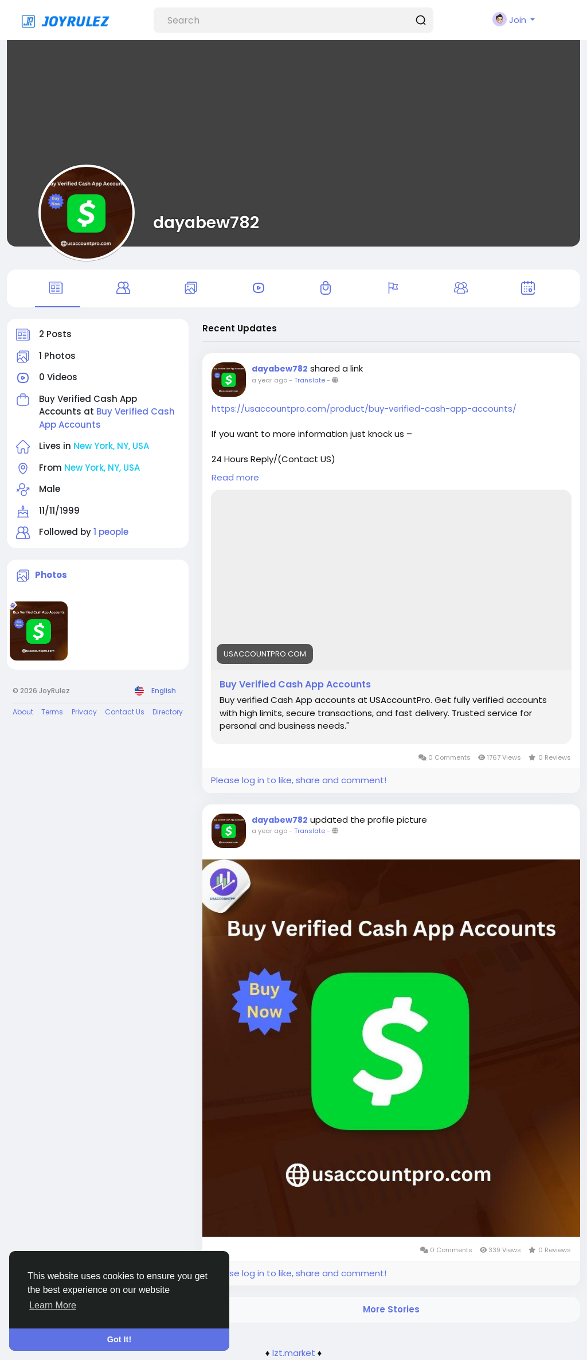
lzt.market (293, 1353)
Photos (51, 575)
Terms (52, 712)
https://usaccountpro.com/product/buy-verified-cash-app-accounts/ (364, 408)
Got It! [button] (119, 1339)
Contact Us (124, 712)
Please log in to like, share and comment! (298, 780)
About (23, 712)
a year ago (269, 380)
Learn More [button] (52, 1305)
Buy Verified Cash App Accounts (295, 684)
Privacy (84, 712)
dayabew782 (206, 222)
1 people (110, 532)
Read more (235, 477)
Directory (167, 712)
